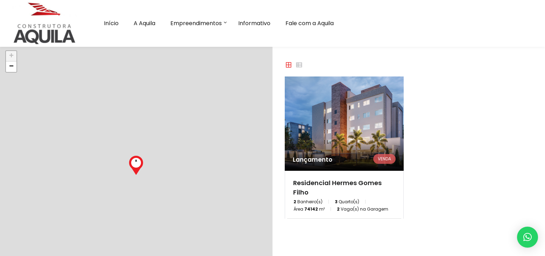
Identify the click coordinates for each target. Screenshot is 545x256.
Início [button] (111, 23)
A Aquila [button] (144, 23)
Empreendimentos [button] (196, 23)
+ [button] (11, 56)
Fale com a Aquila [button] (309, 23)
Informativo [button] (254, 23)
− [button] (11, 66)
